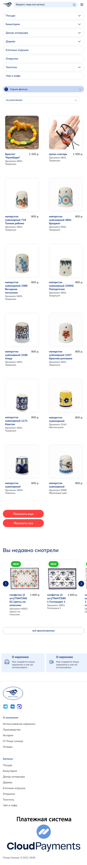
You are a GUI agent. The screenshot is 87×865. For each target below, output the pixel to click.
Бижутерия (43, 24)
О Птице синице (13, 741)
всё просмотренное (43, 630)
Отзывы (7, 746)
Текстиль (43, 67)
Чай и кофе (13, 75)
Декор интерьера (43, 32)
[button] (81, 584)
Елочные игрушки (17, 50)
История (8, 735)
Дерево (43, 41)
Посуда (43, 15)
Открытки (12, 58)
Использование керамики (19, 723)
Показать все (23, 523)
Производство (12, 729)
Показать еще (23, 514)
